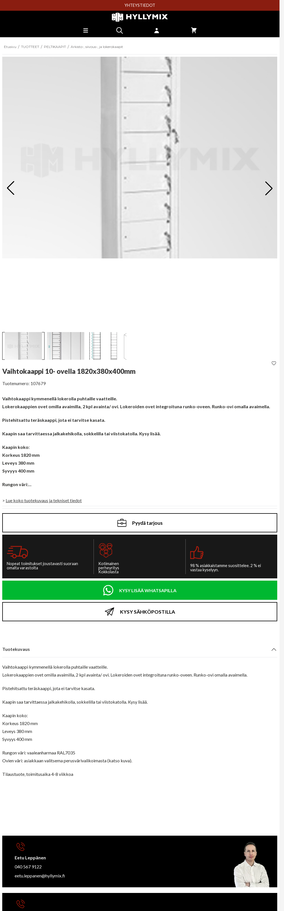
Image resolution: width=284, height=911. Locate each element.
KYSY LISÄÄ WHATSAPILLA (147, 590)
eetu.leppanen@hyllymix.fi (40, 875)
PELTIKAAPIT (55, 47)
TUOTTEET (30, 47)
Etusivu (10, 47)
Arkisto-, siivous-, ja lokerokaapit (97, 47)
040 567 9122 (28, 866)
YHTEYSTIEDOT (140, 5)
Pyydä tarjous (140, 523)
